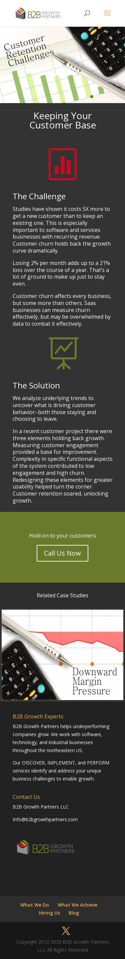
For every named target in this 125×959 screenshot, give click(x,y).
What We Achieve (77, 905)
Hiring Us (49, 913)
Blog (74, 913)
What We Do (34, 905)
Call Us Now (62, 553)
